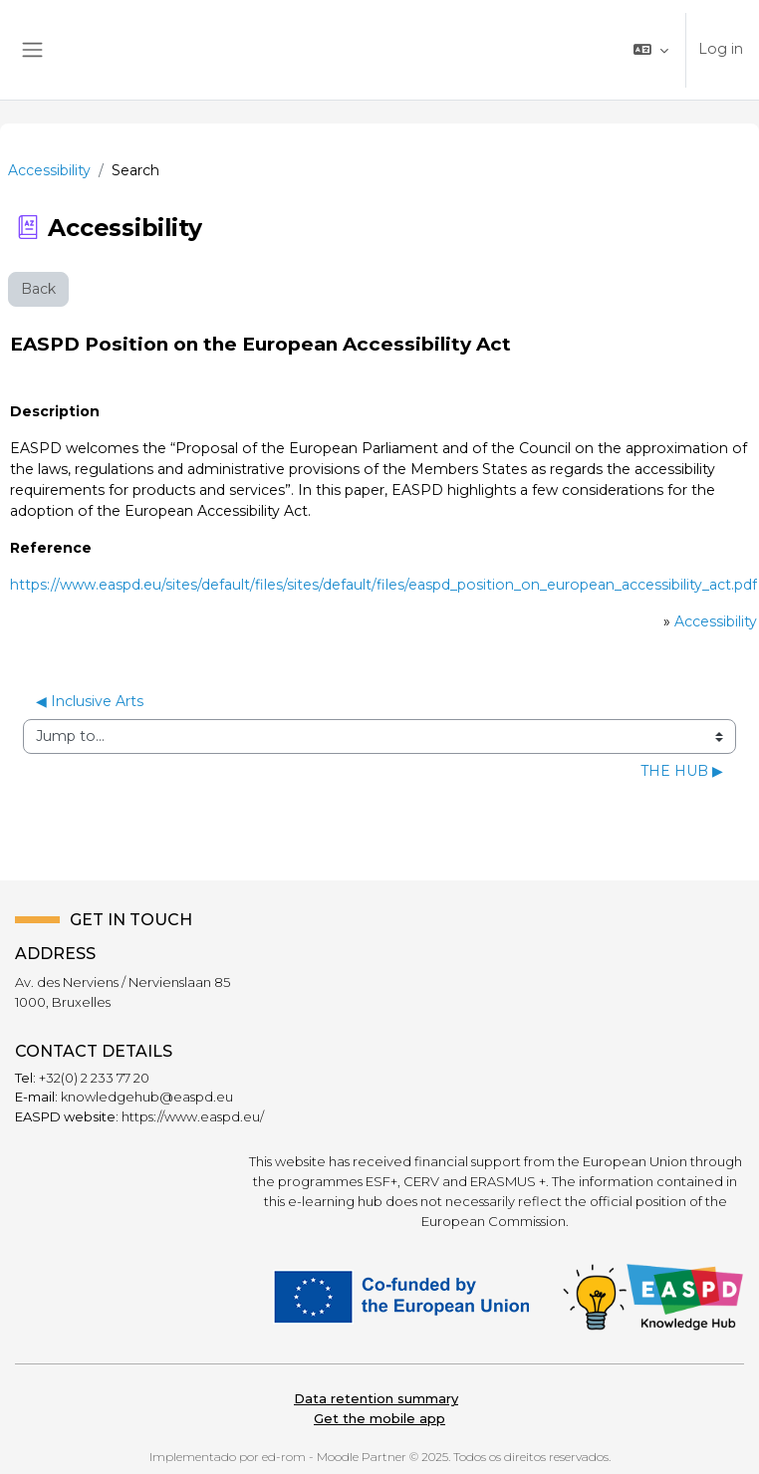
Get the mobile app (379, 1418)
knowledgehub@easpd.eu (147, 1097)
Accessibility (49, 170)
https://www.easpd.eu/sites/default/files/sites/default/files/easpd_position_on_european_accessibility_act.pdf (383, 585)
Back (38, 289)
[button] (651, 50)
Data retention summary (376, 1398)
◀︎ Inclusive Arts (89, 701)
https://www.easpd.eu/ (193, 1116)
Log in (720, 49)
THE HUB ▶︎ (681, 771)
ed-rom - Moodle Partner (334, 1456)
